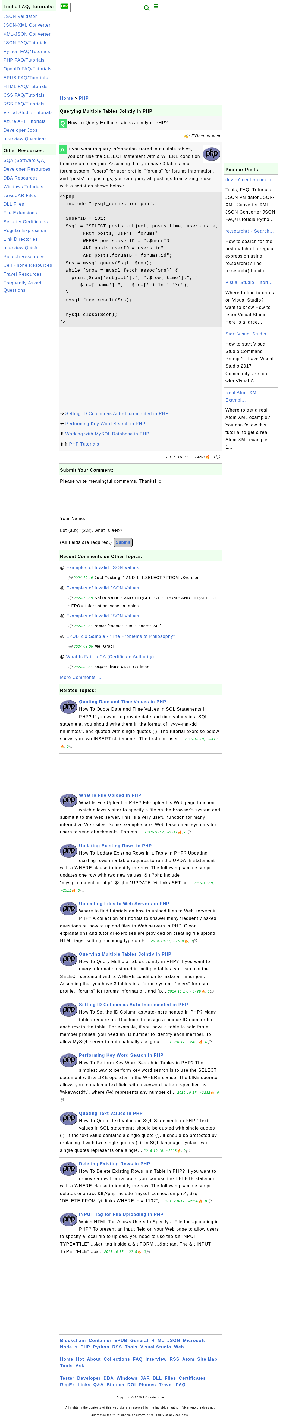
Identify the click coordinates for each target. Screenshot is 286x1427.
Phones (147, 1390)
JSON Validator (20, 16)
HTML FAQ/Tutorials (26, 86)
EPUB (120, 1346)
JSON (173, 1346)
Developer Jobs (20, 130)
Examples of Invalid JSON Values (102, 573)
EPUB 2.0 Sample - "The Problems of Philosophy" (120, 641)
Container (100, 1346)
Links (84, 1390)
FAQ (138, 1364)
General (139, 1346)
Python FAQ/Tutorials (27, 51)
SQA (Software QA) (25, 160)
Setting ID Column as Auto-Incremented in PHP (116, 413)
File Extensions (20, 213)
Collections (117, 1364)
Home (66, 98)
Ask (80, 1371)
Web (179, 1352)
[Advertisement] (29, 376)
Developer (88, 1383)
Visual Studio (155, 1352)
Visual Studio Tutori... (249, 282)
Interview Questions (25, 139)
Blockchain (73, 1346)
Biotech (116, 1390)
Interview (156, 1364)
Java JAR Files (20, 195)
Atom (188, 1364)
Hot (80, 1364)
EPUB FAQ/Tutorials (26, 78)
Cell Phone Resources (28, 265)
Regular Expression (25, 230)
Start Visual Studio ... (248, 334)
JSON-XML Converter (27, 25)
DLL (157, 1383)
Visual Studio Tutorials (28, 112)
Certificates (192, 1383)
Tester (67, 1383)
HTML (157, 1346)
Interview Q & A (20, 248)
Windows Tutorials (23, 186)
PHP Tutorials (84, 444)
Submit (123, 547)
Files (170, 1383)
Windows (127, 1383)
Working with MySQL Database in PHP (107, 434)
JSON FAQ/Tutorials (26, 42)
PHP (84, 98)
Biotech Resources (24, 256)
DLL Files (14, 204)
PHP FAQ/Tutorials (24, 60)
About (94, 1364)
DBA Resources (21, 178)
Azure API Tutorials (25, 121)
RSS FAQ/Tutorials (24, 104)
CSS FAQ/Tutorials (24, 95)
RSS (117, 1352)
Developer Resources (27, 169)
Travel (166, 1390)
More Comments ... (81, 682)
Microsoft (194, 1346)
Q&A (98, 1390)
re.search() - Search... (249, 231)
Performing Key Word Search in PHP (105, 423)
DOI (131, 1390)
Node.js (69, 1352)
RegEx (67, 1390)
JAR (145, 1383)
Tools (131, 1352)
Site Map (207, 1364)
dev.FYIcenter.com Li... (250, 179)
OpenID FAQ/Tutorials (28, 69)
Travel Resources (23, 274)
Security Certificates (26, 221)
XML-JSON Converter (27, 34)
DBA (108, 1383)
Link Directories (21, 239)
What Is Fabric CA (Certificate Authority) (110, 662)
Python (101, 1352)
